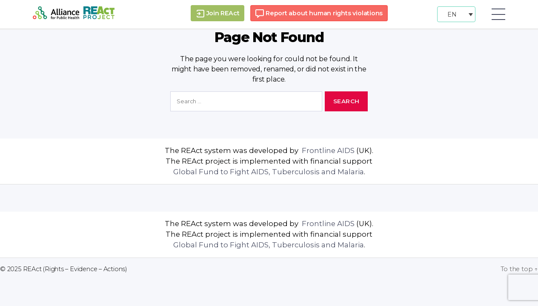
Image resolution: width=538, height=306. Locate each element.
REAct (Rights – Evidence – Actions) (75, 269)
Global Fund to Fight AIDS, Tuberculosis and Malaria (268, 171)
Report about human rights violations (319, 13)
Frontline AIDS (327, 150)
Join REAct (218, 13)
